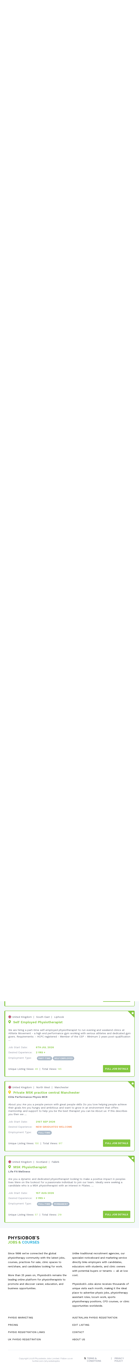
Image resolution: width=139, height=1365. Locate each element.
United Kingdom (22, 1009)
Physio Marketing (20, 1309)
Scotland (41, 1153)
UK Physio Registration (24, 1330)
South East (43, 1009)
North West (43, 1079)
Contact (78, 1323)
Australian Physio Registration (94, 1309)
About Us (78, 1330)
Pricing (13, 1316)
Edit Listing (80, 1316)
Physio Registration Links (26, 1323)
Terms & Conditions (93, 1351)
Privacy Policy (119, 1351)
